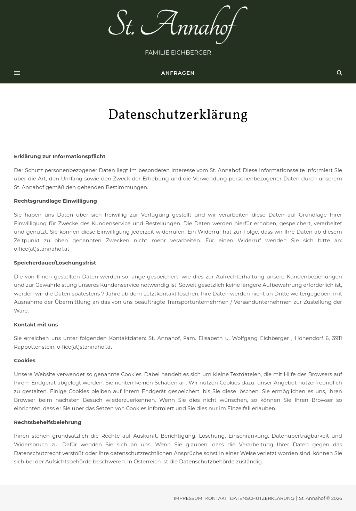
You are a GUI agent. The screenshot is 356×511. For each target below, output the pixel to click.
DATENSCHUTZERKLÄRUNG (262, 498)
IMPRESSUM (187, 498)
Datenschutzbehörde (207, 461)
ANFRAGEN (178, 73)
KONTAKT (216, 498)
